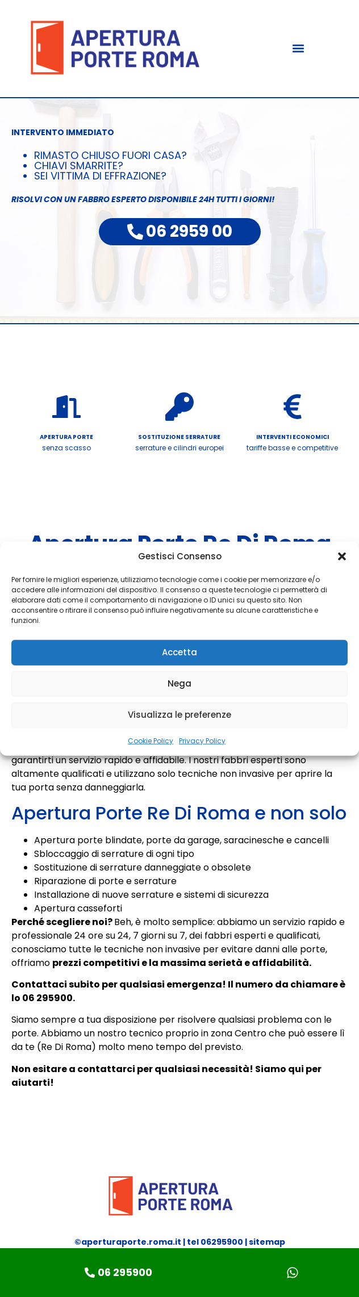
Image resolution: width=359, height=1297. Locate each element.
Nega (179, 683)
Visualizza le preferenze (179, 715)
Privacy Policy (202, 740)
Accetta (179, 652)
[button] (342, 556)
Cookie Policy (150, 740)
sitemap (267, 1242)
